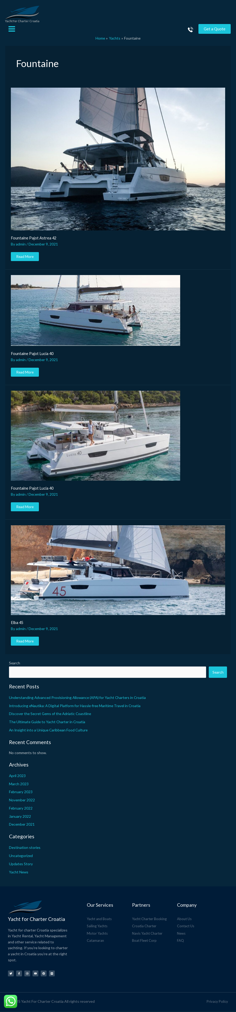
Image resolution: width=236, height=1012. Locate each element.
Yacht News (18, 873)
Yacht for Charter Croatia (24, 22)
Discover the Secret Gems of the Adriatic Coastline (50, 715)
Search (14, 664)
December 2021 (22, 825)
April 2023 (17, 776)
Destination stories (24, 849)
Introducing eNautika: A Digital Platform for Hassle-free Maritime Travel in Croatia (74, 706)
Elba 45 (17, 624)
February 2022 (21, 809)
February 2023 (21, 793)
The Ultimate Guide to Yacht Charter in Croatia (47, 723)
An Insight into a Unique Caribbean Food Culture (48, 731)
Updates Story (21, 865)
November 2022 (22, 801)
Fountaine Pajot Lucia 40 (32, 354)
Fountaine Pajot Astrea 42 (33, 239)
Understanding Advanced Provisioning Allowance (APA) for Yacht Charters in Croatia (77, 698)
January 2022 (20, 817)
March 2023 (19, 785)
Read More (25, 256)
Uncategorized (21, 856)
